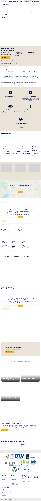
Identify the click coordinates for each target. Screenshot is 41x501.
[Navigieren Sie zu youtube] (29, 477)
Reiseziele (4, 444)
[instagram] (12, 63)
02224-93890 (6, 151)
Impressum (11, 451)
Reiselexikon (4, 479)
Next (40, 150)
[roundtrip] (17, 63)
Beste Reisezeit (4, 477)
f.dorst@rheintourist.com (9, 153)
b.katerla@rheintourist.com (29, 153)
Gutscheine (4, 17)
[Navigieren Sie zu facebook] (23, 477)
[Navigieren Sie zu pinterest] (37, 477)
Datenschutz (6, 451)
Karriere (13, 477)
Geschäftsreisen (5, 11)
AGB (2, 451)
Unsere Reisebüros (5, 4)
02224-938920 (17, 151)
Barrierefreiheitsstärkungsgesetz (7, 491)
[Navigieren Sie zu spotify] (34, 477)
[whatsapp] (14, 63)
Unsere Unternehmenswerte (15, 484)
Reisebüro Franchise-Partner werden (15, 481)
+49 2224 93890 (6, 52)
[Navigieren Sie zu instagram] (26, 477)
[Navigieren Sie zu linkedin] (31, 477)
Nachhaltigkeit (14, 479)
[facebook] (10, 63)
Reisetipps (24, 444)
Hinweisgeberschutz (5, 494)
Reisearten (5, 446)
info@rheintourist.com (7, 54)
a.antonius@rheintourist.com (19, 153)
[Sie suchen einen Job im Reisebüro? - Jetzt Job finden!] (4, 430)
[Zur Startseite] (2, 1)
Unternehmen (4, 14)
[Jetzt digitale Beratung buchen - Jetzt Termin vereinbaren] (9, 352)
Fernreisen (24, 446)
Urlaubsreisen (4, 7)
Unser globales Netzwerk (7, 21)
